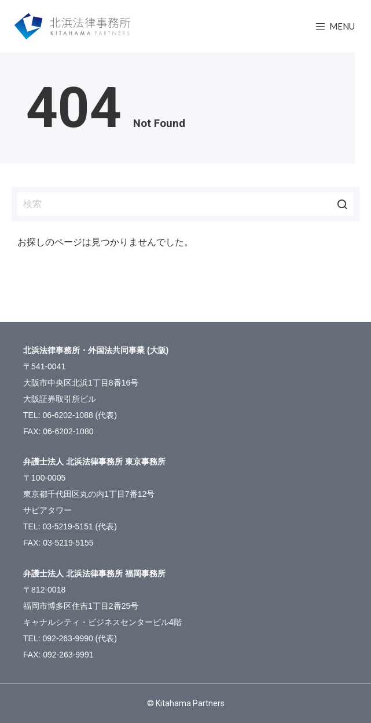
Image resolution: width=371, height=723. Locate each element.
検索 (342, 204)
